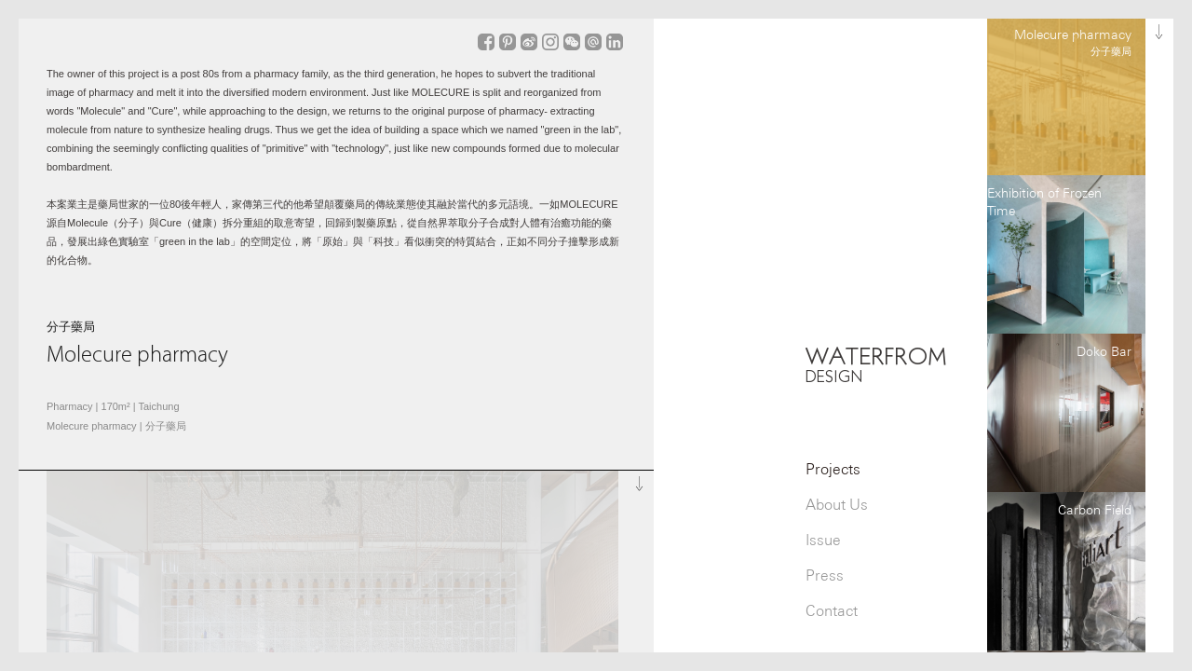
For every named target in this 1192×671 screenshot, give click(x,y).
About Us (837, 505)
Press (825, 575)
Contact (832, 611)
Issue (823, 540)
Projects (833, 469)
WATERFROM (876, 364)
